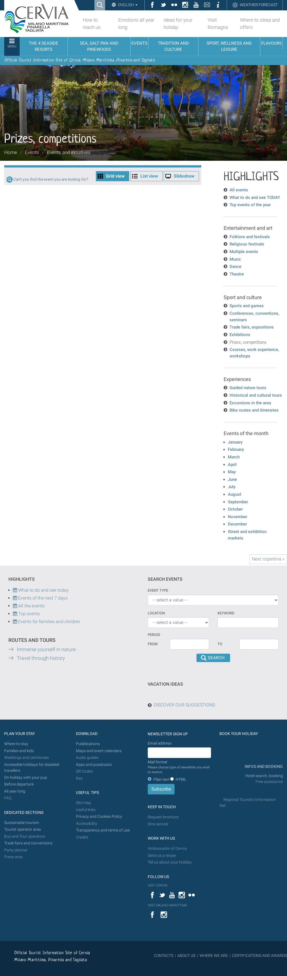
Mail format (179, 767)
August (234, 494)
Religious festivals (247, 244)
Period (154, 635)
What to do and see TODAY (255, 197)
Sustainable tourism (21, 822)
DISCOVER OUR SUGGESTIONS (184, 705)
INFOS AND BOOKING (263, 766)
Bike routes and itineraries (254, 410)
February (236, 449)
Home (10, 152)
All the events (31, 605)
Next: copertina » (268, 559)
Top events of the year (250, 204)
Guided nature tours (248, 387)
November (237, 516)
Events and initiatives (69, 152)
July (231, 486)
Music (235, 259)
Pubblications (88, 743)
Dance (235, 266)
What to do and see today (41, 590)
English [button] (127, 5)
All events (239, 189)
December (237, 524)
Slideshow (184, 176)
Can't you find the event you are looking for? (50, 179)
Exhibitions (240, 334)
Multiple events (244, 251)
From (153, 644)
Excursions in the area (250, 402)
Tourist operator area (22, 829)
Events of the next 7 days (43, 598)
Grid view (115, 176)
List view (149, 176)
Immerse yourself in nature (46, 649)
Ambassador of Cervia (167, 848)
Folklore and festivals (250, 236)
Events (32, 152)
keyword (226, 613)
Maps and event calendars (99, 750)
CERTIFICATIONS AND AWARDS (259, 955)
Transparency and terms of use (103, 830)
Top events (28, 613)
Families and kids (19, 750)
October (235, 509)
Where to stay (16, 743)
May (232, 471)
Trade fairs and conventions (28, 843)
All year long (14, 791)
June (232, 479)
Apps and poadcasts (94, 764)
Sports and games (247, 305)
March (234, 457)
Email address (160, 743)
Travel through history (41, 658)
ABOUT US (186, 955)
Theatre (237, 274)
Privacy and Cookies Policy (99, 816)
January (235, 442)
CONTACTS (163, 955)
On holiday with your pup (25, 777)
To (219, 644)
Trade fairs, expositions (252, 327)
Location (156, 613)
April (232, 464)
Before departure (19, 784)
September (238, 501)
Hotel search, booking (264, 775)
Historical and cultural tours (256, 395)
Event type (158, 590)
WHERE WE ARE (214, 955)
